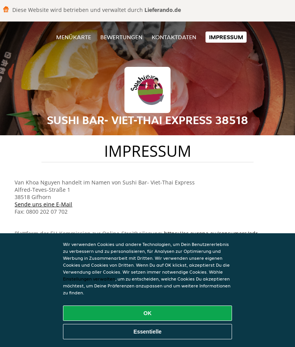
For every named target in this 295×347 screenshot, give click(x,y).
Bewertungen (121, 37)
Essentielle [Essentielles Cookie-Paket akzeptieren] (147, 332)
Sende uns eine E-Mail (43, 204)
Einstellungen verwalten (89, 279)
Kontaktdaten (174, 37)
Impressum (226, 37)
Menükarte (73, 37)
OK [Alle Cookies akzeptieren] (148, 313)
